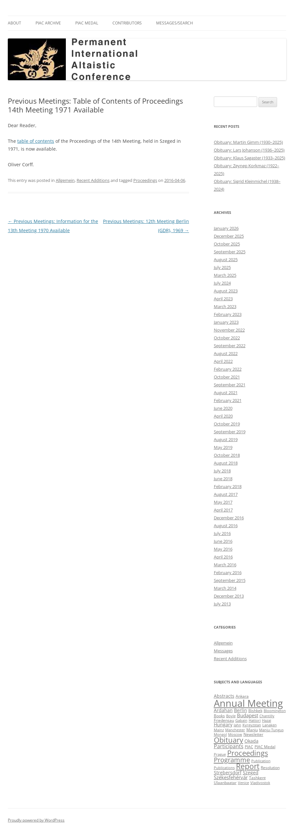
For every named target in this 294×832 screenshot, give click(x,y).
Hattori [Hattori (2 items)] (255, 720)
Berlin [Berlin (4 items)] (240, 710)
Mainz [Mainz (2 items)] (219, 730)
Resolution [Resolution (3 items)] (270, 767)
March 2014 (225, 588)
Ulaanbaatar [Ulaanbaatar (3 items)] (225, 782)
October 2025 (227, 244)
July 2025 (222, 267)
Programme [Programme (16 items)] (232, 759)
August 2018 (226, 463)
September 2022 (229, 346)
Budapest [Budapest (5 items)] (247, 715)
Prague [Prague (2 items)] (220, 754)
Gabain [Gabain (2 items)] (241, 720)
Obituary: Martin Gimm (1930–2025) (248, 142)
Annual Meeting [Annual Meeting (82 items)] (248, 703)
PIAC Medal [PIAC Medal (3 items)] (265, 747)
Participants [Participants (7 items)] (228, 746)
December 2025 (229, 236)
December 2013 (229, 596)
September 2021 (229, 385)
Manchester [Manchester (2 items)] (235, 730)
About (14, 23)
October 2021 (227, 377)
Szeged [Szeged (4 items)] (250, 773)
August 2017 (226, 494)
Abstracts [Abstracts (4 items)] (224, 696)
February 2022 (228, 369)
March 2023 (225, 306)
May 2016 (223, 549)
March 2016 (225, 565)
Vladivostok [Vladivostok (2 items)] (260, 782)
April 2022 (223, 361)
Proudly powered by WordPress (36, 820)
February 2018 (228, 486)
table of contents (35, 141)
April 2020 (223, 416)
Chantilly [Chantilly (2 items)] (266, 716)
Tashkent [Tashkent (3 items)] (257, 777)
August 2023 (226, 291)
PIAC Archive (48, 23)
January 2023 (226, 322)
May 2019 (223, 447)
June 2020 (223, 408)
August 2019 (226, 439)
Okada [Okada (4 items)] (251, 741)
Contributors (127, 23)
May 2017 (223, 502)
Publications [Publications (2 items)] (224, 767)
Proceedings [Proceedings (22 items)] (247, 753)
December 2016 (229, 518)
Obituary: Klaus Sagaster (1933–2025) (249, 158)
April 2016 (223, 557)
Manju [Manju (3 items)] (252, 730)
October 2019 (227, 424)
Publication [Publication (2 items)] (261, 761)
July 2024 (222, 283)
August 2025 (226, 259)
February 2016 (228, 572)
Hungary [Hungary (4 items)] (223, 725)
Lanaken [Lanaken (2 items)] (269, 725)
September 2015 (229, 580)
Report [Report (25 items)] (247, 766)
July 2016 (222, 533)
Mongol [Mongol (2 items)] (220, 734)
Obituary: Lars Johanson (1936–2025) (249, 150)
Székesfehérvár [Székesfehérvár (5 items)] (231, 777)
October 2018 (227, 455)
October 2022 (227, 338)
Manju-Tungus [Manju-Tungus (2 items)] (271, 730)
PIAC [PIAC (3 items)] (249, 747)
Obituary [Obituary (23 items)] (228, 740)
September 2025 (229, 252)
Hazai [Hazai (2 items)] (266, 720)
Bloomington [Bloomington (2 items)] (275, 710)
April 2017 (223, 510)
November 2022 (229, 330)
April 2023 (223, 299)
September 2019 (229, 432)
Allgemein (65, 180)
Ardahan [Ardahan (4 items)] (223, 710)
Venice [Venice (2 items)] (243, 782)
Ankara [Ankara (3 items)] (242, 696)
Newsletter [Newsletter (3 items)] (253, 734)
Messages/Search (174, 23)
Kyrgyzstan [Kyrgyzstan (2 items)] (252, 725)
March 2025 (225, 275)
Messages (223, 651)
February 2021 (228, 400)
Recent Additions (93, 180)
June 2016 (223, 541)
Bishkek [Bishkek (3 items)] (255, 710)
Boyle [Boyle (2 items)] (231, 716)
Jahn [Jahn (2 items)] (237, 725)
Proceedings (145, 180)
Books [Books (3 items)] (219, 716)
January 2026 (226, 228)
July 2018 (222, 471)
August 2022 (226, 353)
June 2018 (223, 479)
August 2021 (226, 392)
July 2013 (222, 604)
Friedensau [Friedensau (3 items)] (224, 720)
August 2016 (226, 525)
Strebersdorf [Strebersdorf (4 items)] (228, 773)
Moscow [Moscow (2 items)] (235, 734)
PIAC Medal (86, 23)
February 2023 (228, 314)
